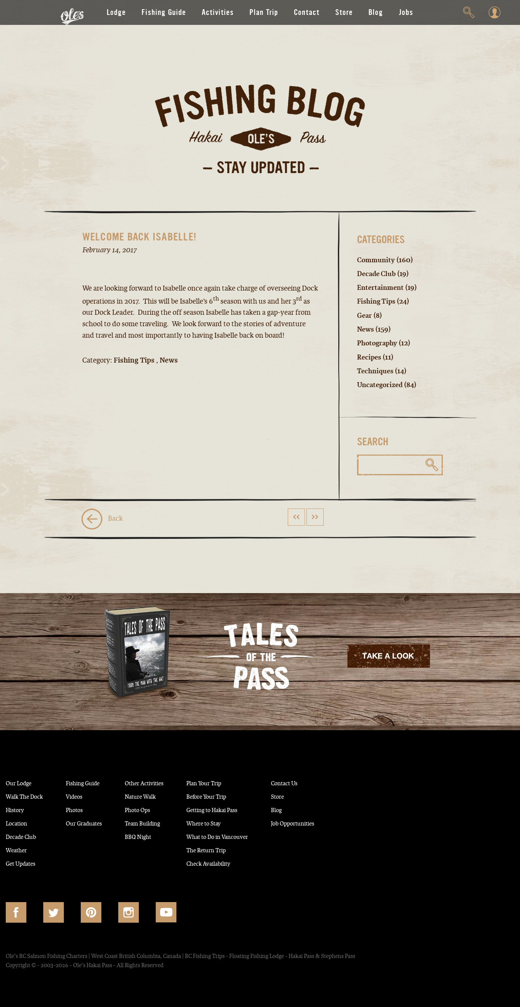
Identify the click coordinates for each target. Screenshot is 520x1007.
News (366, 328)
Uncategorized (381, 384)
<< (296, 515)
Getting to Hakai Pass (250, 808)
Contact (306, 12)
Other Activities (169, 781)
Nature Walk (164, 795)
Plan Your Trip (239, 781)
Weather (19, 848)
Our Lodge (22, 781)
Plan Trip (263, 12)
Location (19, 822)
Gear (365, 315)
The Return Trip (242, 848)
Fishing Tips (377, 301)
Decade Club (377, 273)
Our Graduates (99, 822)
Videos (86, 795)
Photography (378, 342)
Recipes (370, 356)
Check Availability (245, 862)
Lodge (116, 12)
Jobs (406, 12)
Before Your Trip (242, 795)
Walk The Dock (29, 795)
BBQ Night (161, 835)
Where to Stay (239, 822)
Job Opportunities (345, 822)
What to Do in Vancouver (256, 835)
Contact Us (335, 781)
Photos (86, 808)
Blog (375, 12)
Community (376, 260)
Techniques (376, 370)
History (17, 808)
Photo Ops (161, 808)
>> (314, 515)
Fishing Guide (164, 12)
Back (102, 517)
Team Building (167, 822)
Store (344, 12)
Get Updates (25, 862)
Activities (218, 12)
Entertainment (381, 287)
